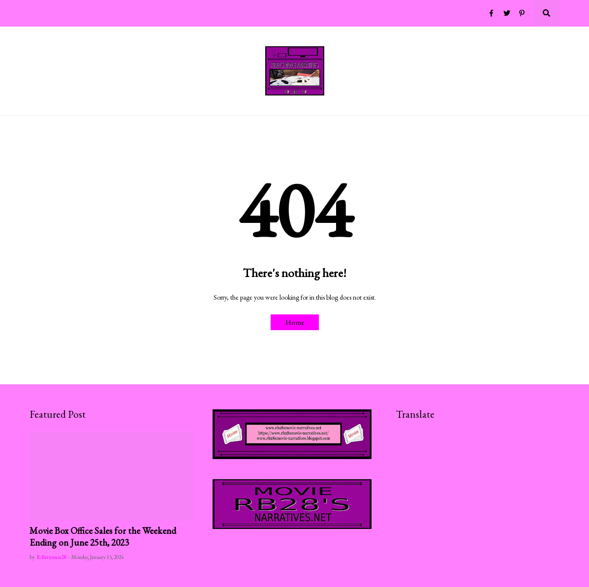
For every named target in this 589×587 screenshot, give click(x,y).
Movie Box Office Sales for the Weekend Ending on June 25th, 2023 (103, 537)
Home (294, 322)
